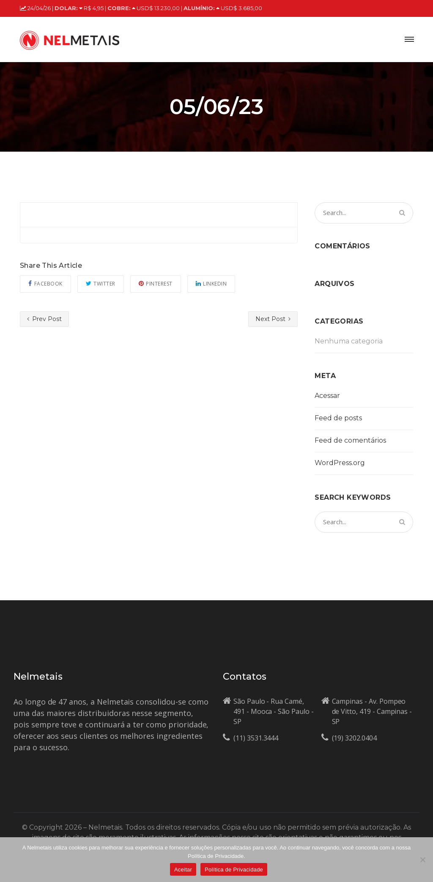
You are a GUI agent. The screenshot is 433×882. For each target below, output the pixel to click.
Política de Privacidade (234, 869)
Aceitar (183, 869)
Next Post (272, 319)
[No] (422, 859)
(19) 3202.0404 (354, 738)
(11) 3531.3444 (255, 738)
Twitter (100, 283)
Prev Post (44, 319)
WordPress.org (340, 463)
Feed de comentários (350, 440)
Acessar (327, 396)
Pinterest (156, 283)
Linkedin (211, 283)
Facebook (45, 283)
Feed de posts (338, 418)
